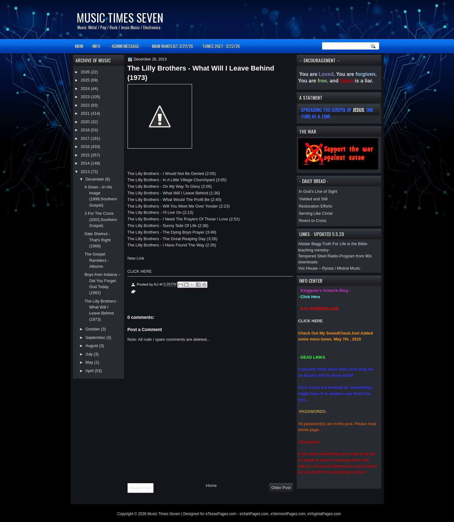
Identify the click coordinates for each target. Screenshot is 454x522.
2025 (86, 80)
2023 (86, 96)
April (90, 370)
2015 (86, 155)
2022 (86, 105)
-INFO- (96, 46)
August (92, 345)
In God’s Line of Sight (318, 191)
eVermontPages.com (288, 514)
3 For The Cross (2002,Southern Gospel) (101, 219)
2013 (86, 171)
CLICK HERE (310, 321)
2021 (86, 113)
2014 (86, 163)
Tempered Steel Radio (318, 256)
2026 (86, 72)
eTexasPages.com (221, 514)
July (90, 354)
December (95, 179)
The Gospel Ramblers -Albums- (97, 260)
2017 (86, 138)
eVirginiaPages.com (324, 514)
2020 (86, 121)
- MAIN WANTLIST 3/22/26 (171, 46)
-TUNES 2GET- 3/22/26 (220, 46)
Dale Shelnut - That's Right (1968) (98, 239)
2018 (86, 130)
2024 (86, 88)
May (90, 362)
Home (211, 485)
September (96, 337)
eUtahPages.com (254, 514)
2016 (86, 146)
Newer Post (140, 488)
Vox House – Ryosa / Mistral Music (329, 268)
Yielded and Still (313, 199)
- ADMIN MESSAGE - (125, 46)
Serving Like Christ (316, 213)
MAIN (79, 46)
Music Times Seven (119, 17)
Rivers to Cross (312, 220)
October (93, 329)
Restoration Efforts (315, 206)
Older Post (280, 487)
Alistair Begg (309, 243)
